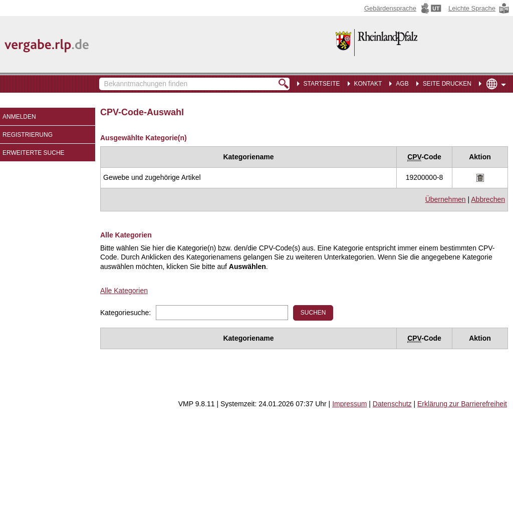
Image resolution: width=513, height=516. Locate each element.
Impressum (349, 404)
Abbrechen (488, 199)
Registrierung (28, 134)
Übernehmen (445, 199)
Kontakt (368, 83)
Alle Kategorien (124, 291)
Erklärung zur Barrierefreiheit (462, 404)
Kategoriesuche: (125, 313)
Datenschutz (392, 404)
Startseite (322, 83)
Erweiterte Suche (34, 152)
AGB (402, 83)
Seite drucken (447, 83)
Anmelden (19, 116)
